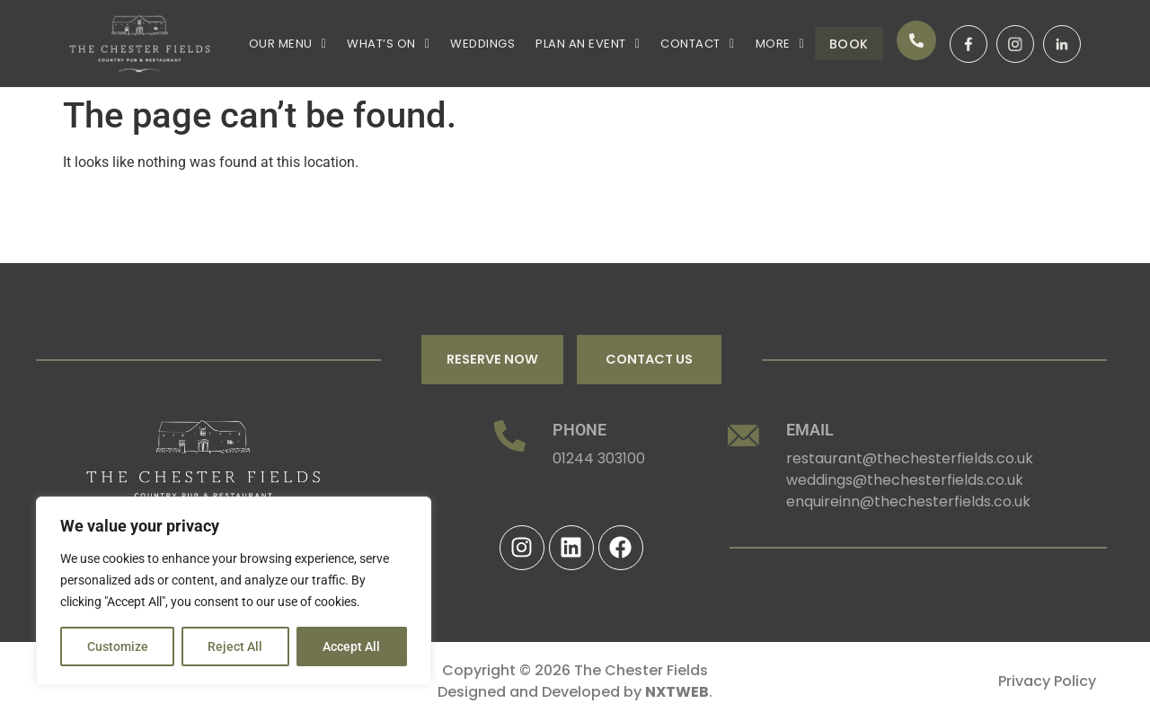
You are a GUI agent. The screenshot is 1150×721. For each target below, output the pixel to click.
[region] (233, 591)
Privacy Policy (1047, 681)
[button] (285, 41)
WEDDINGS (471, 40)
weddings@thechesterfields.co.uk (904, 480)
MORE (755, 40)
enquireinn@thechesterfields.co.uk (908, 502)
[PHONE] (510, 436)
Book (835, 44)
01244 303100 (599, 459)
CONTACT (677, 40)
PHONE (579, 429)
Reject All (235, 646)
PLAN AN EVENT (572, 40)
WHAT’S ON (382, 40)
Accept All (352, 646)
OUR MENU (285, 40)
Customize (117, 646)
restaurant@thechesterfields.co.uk (909, 459)
